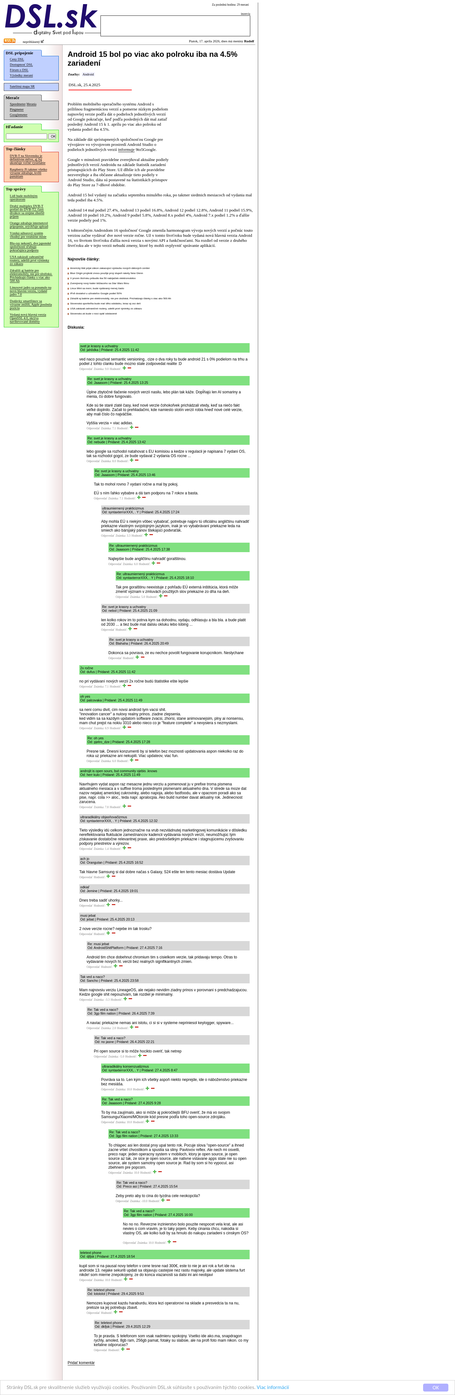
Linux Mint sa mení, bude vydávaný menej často (97, 288)
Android (88, 74)
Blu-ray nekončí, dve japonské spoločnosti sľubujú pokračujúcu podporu (30, 246)
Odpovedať (86, 369)
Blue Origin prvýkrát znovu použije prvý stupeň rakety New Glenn (106, 273)
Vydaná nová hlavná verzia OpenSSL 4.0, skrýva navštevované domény (28, 318)
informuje (126, 149)
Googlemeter (18, 114)
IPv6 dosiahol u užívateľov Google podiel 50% (96, 293)
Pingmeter (17, 109)
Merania (31, 104)
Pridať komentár (81, 1363)
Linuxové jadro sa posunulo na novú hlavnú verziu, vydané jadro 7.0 (30, 291)
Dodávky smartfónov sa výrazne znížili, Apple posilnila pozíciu (31, 304)
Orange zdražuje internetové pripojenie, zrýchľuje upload (29, 224)
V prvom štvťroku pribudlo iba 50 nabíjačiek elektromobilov (103, 278)
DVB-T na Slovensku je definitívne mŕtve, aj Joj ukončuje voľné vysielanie (28, 159)
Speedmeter (18, 104)
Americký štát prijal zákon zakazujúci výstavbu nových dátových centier (110, 268)
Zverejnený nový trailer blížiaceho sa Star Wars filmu (99, 283)
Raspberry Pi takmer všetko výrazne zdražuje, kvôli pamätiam (28, 173)
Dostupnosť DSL (21, 64)
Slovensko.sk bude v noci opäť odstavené (93, 313)
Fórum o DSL (19, 70)
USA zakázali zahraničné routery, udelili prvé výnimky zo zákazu (29, 260)
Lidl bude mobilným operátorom (24, 197)
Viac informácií (273, 1388)
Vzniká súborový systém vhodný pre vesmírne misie (28, 234)
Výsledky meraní (21, 75)
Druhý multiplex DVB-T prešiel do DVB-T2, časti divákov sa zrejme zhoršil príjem (27, 211)
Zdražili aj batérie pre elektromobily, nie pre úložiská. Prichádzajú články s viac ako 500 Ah (31, 276)
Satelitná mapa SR (22, 86)
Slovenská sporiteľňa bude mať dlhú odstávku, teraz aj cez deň (105, 303)
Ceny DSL (17, 59)
